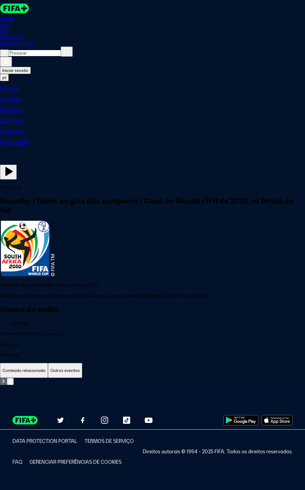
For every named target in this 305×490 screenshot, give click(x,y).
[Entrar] (6, 62)
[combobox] (35, 53)
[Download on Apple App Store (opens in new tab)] (277, 420)
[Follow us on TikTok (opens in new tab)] (126, 420)
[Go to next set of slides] (10, 381)
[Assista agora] (8, 172)
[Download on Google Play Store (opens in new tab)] (241, 420)
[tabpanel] (152, 381)
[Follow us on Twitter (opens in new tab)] (60, 420)
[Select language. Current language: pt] (4, 77)
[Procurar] (67, 52)
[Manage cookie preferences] (75, 462)
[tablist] (152, 370)
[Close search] (4, 53)
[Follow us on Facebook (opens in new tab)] (82, 420)
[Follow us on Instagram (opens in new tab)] (104, 420)
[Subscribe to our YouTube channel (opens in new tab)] (148, 420)
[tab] (24, 370)
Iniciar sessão (15, 70)
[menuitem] (152, 89)
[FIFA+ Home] (14, 8)
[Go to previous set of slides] (3, 381)
